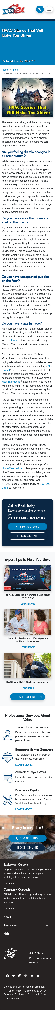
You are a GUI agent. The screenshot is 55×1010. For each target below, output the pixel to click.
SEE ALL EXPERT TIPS (28, 697)
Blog (15, 69)
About (7, 917)
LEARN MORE (23, 764)
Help (6, 934)
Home (5, 69)
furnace (15, 340)
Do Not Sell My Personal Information (24, 986)
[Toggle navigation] (49, 9)
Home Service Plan (12, 468)
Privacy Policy (13, 990)
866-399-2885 (27, 527)
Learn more (10, 883)
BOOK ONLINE (27, 536)
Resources (10, 925)
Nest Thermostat (11, 381)
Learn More (27, 603)
